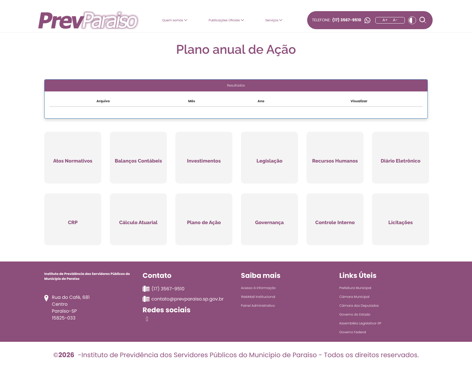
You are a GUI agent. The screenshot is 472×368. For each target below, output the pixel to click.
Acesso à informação (258, 287)
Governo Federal (352, 332)
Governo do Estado (354, 314)
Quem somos (169, 19)
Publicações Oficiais (226, 19)
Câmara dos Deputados (359, 305)
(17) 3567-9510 (346, 20)
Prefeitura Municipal (355, 287)
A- (395, 20)
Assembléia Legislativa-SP (360, 323)
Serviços (276, 19)
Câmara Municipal (354, 296)
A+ (385, 20)
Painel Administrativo (258, 305)
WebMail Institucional (258, 296)
